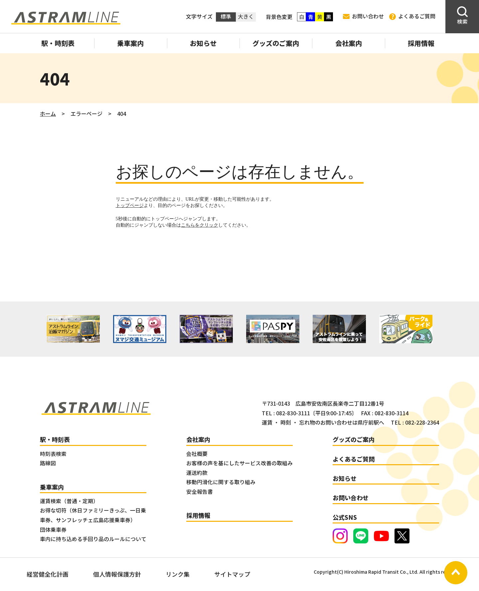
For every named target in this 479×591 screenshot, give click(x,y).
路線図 (48, 463)
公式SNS (345, 517)
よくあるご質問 (412, 16)
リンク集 (178, 574)
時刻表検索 (53, 454)
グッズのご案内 (275, 43)
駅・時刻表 (58, 43)
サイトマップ (232, 574)
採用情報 (421, 43)
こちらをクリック (199, 225)
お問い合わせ (363, 16)
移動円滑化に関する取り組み (220, 482)
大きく (246, 16)
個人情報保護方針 (117, 574)
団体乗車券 (53, 529)
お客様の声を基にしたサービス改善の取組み (239, 463)
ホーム (48, 113)
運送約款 (197, 473)
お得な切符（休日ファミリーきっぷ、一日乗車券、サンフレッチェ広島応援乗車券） (93, 515)
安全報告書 (199, 491)
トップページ (130, 205)
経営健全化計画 (48, 574)
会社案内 (348, 43)
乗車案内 (130, 43)
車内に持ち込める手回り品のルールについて (93, 539)
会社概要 (197, 454)
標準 (226, 16)
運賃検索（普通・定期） (69, 501)
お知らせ (203, 43)
